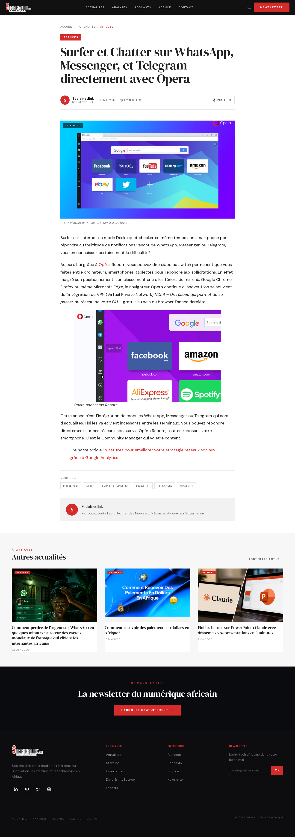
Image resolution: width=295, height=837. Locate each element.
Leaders (112, 788)
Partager (221, 100)
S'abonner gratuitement (147, 710)
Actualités (95, 7)
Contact (186, 7)
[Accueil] (19, 7)
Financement (116, 771)
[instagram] (49, 789)
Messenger (71, 485)
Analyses (119, 7)
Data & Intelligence (120, 779)
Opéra (105, 264)
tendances (164, 485)
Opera (90, 485)
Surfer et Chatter (115, 485)
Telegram (143, 485)
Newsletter (271, 7)
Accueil (66, 26)
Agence (164, 7)
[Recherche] (249, 7)
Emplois (174, 771)
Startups (112, 763)
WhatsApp (187, 485)
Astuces (106, 26)
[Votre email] (249, 770)
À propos (175, 755)
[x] (38, 789)
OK (277, 770)
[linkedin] (16, 789)
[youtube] (27, 789)
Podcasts (142, 7)
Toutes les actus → (265, 559)
